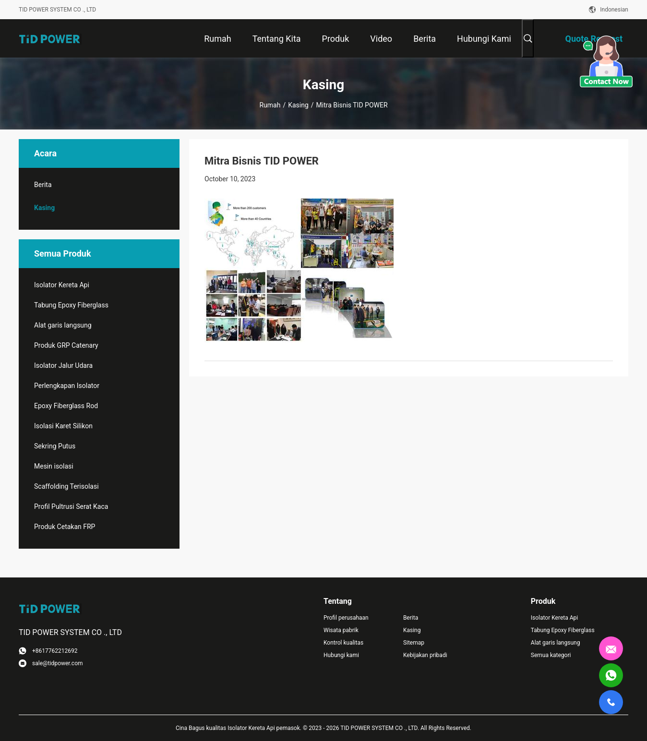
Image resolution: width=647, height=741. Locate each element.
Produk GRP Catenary (66, 345)
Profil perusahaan (346, 617)
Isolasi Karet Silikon (63, 426)
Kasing (298, 105)
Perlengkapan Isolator (66, 385)
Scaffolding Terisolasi (66, 486)
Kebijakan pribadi (425, 655)
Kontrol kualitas (343, 642)
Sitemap (413, 642)
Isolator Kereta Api (61, 285)
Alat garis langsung (63, 325)
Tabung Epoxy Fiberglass (71, 305)
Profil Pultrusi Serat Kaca (71, 506)
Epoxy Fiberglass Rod (66, 406)
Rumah (269, 105)
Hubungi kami (341, 655)
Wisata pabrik (341, 630)
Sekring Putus (54, 446)
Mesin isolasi (53, 466)
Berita (43, 184)
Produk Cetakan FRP (64, 526)
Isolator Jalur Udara (63, 365)
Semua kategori (551, 655)
